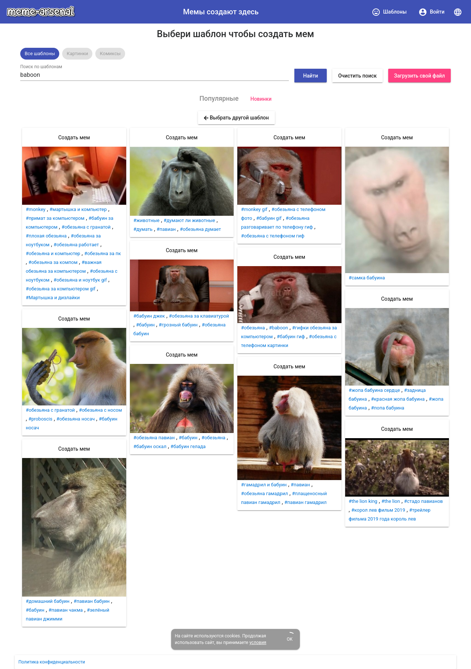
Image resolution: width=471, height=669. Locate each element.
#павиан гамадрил (305, 502)
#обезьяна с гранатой (85, 227)
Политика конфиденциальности (51, 662)
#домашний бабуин (48, 601)
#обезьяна (213, 437)
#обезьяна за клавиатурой (199, 316)
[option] (39, 54)
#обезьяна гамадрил (264, 493)
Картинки (77, 53)
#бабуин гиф (291, 336)
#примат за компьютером (55, 218)
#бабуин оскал (150, 446)
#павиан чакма (66, 610)
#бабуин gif (268, 218)
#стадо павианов (423, 501)
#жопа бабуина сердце (374, 390)
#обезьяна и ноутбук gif (80, 280)
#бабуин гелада (188, 446)
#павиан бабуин (92, 601)
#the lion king (363, 501)
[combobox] (154, 75)
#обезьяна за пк (102, 253)
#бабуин (35, 610)
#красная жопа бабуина (398, 399)
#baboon (278, 327)
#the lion (391, 501)
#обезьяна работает (76, 244)
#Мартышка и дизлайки (53, 297)
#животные (147, 220)
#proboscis (40, 419)
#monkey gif (254, 209)
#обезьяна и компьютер (53, 253)
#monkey (35, 209)
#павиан (166, 229)
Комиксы (110, 53)
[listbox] (235, 53)
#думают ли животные (189, 220)
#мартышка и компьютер (78, 209)
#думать (143, 229)
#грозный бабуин (178, 325)
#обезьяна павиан (154, 437)
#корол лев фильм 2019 (378, 510)
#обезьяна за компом (53, 262)
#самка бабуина (367, 277)
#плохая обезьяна (46, 236)
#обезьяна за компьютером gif (60, 288)
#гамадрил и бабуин (264, 484)
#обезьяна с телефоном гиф (272, 236)
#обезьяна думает (200, 229)
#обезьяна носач (75, 419)
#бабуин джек (149, 316)
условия (257, 642)
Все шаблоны (40, 53)
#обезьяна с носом (100, 410)
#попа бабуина (387, 408)
